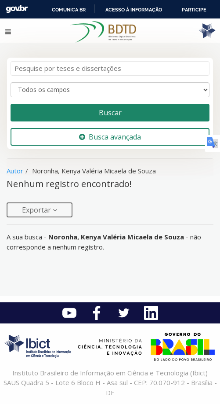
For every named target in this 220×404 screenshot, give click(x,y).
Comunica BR (69, 9)
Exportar (37, 210)
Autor (15, 170)
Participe (194, 9)
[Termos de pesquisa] (110, 68)
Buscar (110, 113)
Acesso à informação (133, 9)
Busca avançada (110, 137)
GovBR (17, 9)
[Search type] (110, 89)
